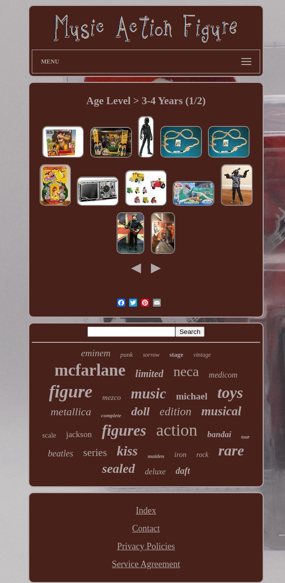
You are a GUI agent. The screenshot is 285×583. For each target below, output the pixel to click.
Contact (146, 528)
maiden (155, 456)
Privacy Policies (146, 546)
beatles (60, 453)
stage (176, 354)
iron (180, 454)
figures (124, 430)
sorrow (151, 354)
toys (230, 392)
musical (221, 411)
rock (202, 454)
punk (126, 354)
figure (71, 391)
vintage (202, 354)
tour (245, 437)
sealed (118, 468)
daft (183, 471)
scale (49, 435)
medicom (223, 375)
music (148, 393)
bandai (219, 434)
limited (150, 373)
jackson (79, 434)
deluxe (155, 471)
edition (176, 411)
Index (146, 511)
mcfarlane (90, 370)
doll (140, 411)
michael (192, 396)
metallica (71, 411)
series (95, 452)
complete (111, 415)
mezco (111, 397)
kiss (127, 451)
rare (231, 450)
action (177, 430)
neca (186, 371)
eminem (95, 353)
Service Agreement (146, 564)
